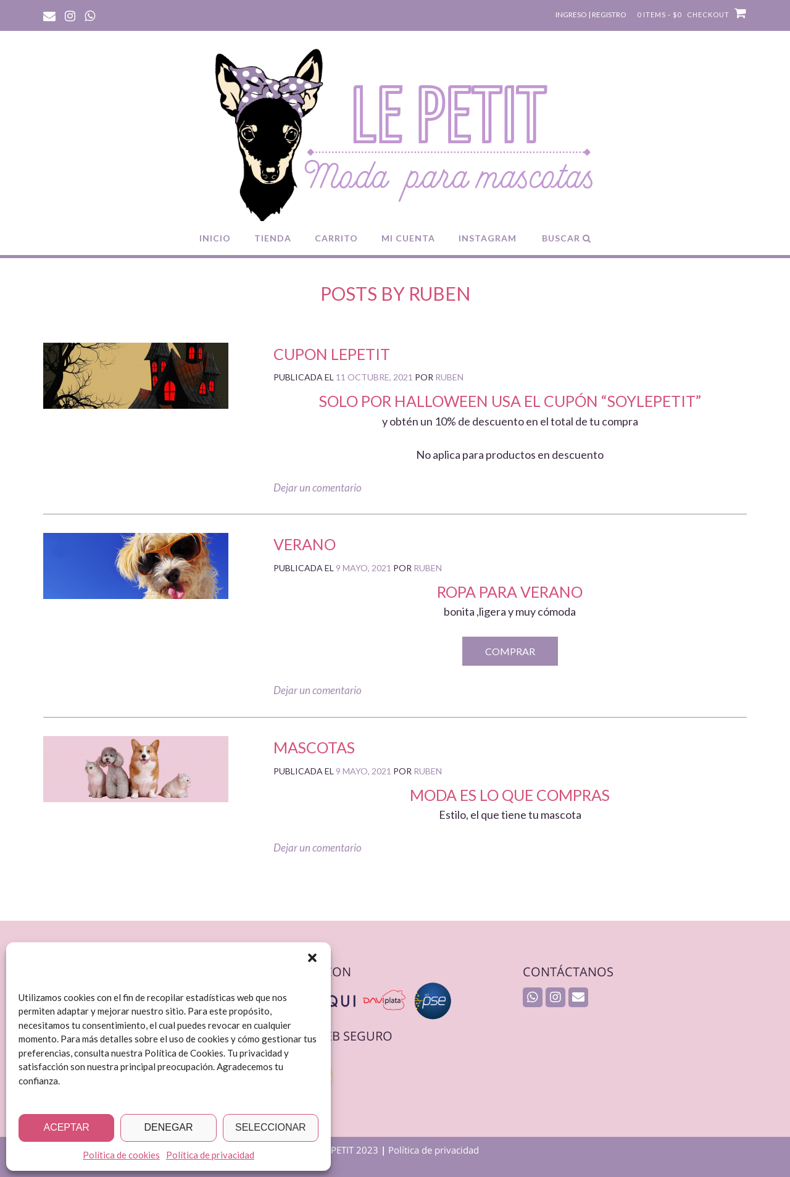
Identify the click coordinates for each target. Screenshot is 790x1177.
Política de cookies (121, 1154)
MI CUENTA (408, 238)
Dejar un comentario (317, 487)
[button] (312, 958)
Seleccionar (270, 1127)
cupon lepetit (331, 354)
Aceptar (66, 1127)
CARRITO (336, 238)
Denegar (168, 1127)
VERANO (304, 544)
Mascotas (314, 747)
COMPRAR (510, 651)
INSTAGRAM (488, 238)
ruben (449, 377)
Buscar (566, 238)
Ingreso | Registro (590, 14)
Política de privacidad (210, 1154)
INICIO (215, 238)
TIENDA (272, 238)
